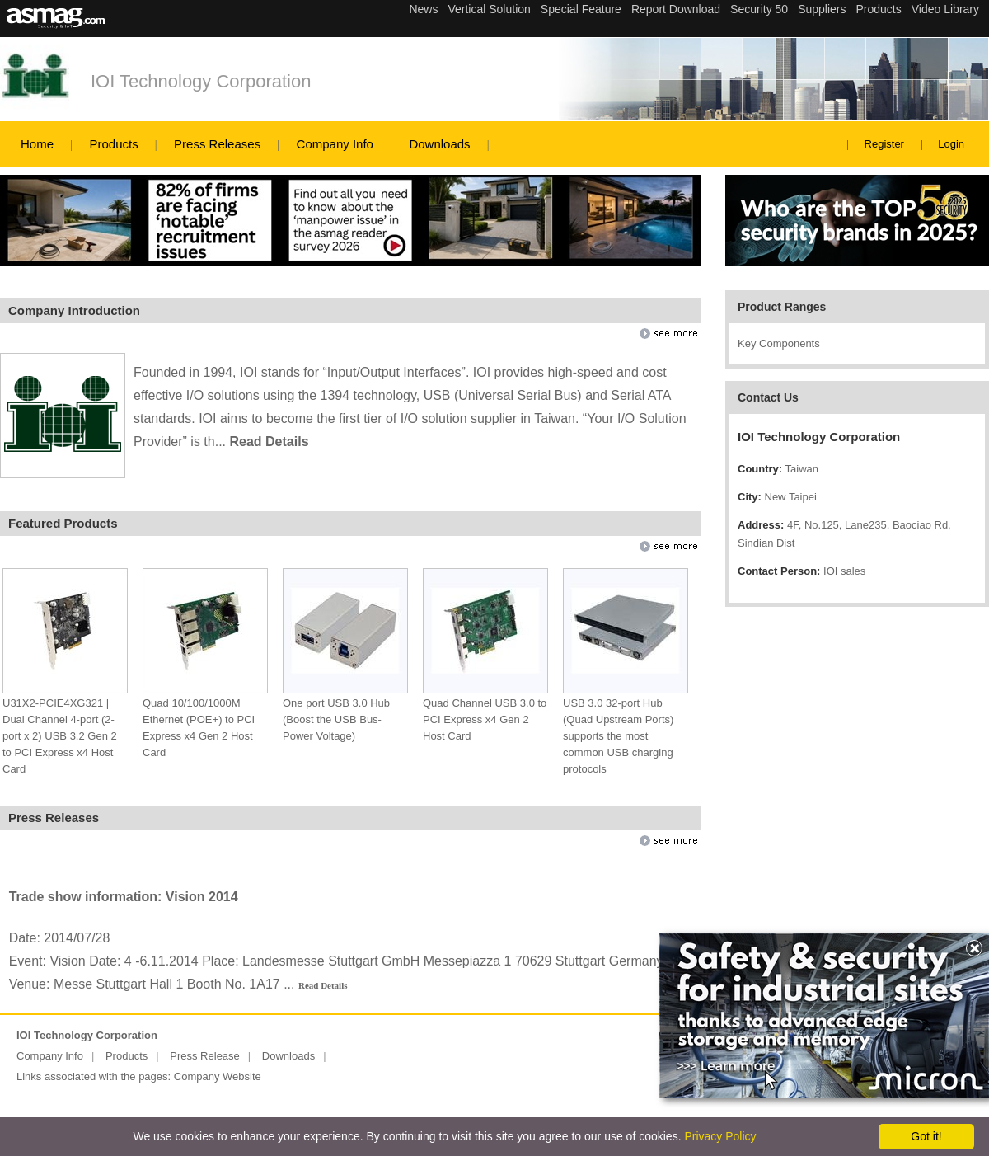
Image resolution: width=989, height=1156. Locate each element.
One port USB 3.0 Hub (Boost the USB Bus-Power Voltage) (336, 719)
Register (884, 144)
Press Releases (217, 144)
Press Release (205, 1056)
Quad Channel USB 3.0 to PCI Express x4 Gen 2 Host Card (484, 719)
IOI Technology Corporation (201, 81)
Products (113, 144)
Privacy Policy (720, 1136)
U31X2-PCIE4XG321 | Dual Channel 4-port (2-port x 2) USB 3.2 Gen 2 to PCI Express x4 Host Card (59, 736)
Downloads (439, 144)
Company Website (217, 1076)
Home (37, 144)
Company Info (335, 144)
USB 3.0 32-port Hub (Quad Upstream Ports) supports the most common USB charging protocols (618, 736)
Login (951, 144)
